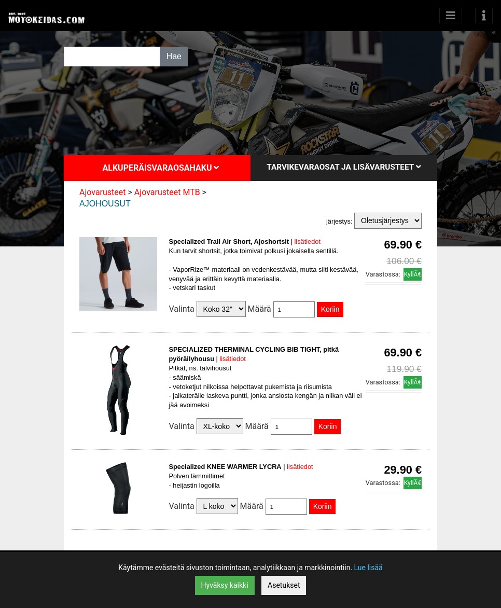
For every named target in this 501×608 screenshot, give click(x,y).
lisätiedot (308, 241)
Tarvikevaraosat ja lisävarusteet (344, 167)
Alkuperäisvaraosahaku (161, 168)
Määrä (259, 309)
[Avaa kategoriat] (450, 15)
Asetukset (284, 585)
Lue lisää (368, 567)
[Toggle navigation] (484, 15)
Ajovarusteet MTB (167, 192)
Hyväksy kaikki (224, 585)
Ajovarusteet (102, 192)
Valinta (181, 309)
